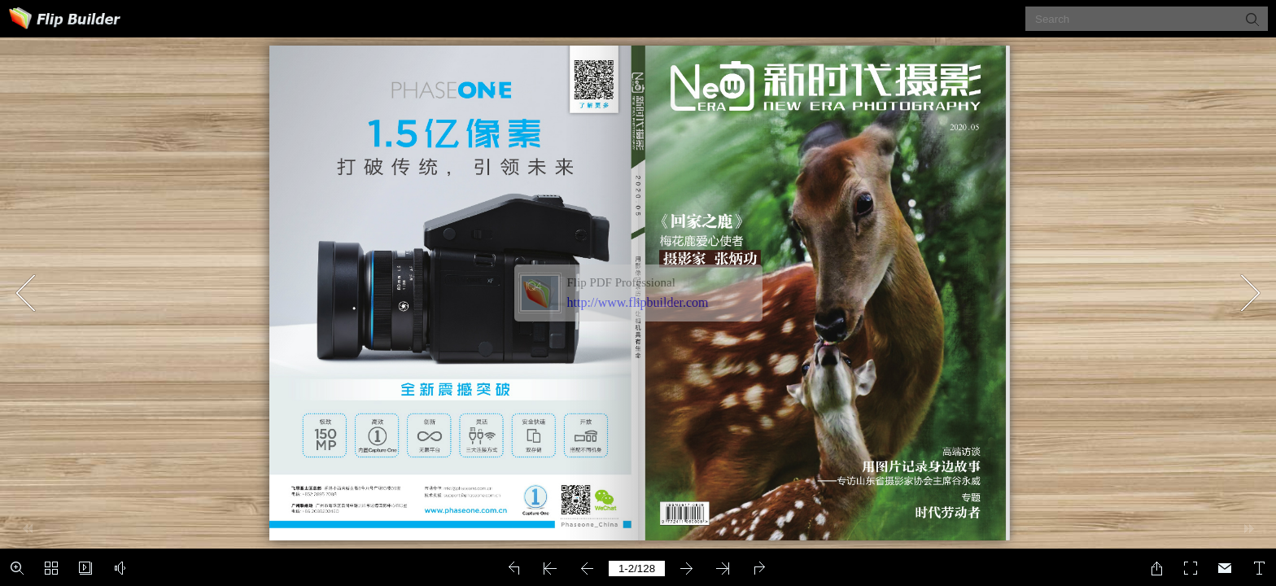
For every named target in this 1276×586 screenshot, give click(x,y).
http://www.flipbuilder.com (638, 302)
